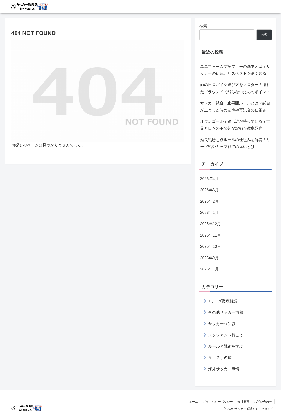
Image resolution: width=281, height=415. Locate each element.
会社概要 (243, 401)
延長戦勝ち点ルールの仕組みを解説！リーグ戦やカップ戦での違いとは (235, 143)
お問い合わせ (263, 401)
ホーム (193, 401)
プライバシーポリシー (218, 401)
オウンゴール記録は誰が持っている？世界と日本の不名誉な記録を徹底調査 (235, 124)
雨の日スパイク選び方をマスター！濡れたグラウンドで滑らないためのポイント (235, 88)
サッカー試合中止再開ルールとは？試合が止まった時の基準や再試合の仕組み (235, 106)
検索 (203, 26)
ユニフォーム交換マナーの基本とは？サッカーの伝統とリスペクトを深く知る (235, 70)
